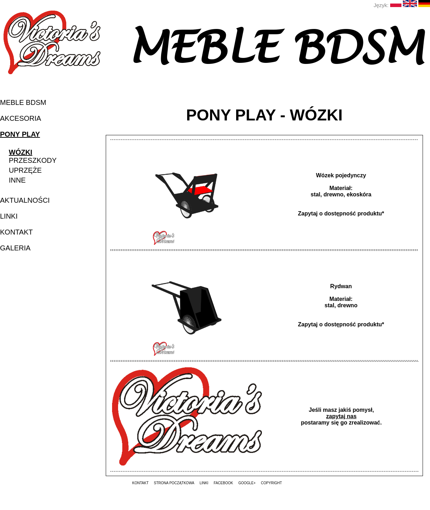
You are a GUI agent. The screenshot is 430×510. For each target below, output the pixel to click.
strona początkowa (174, 483)
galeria (15, 248)
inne (17, 180)
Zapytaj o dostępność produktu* (341, 213)
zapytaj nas (341, 416)
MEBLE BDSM (23, 102)
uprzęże (25, 170)
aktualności (25, 200)
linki (9, 216)
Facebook (223, 483)
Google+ (247, 483)
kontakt (16, 232)
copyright (271, 483)
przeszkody (33, 160)
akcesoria (20, 118)
